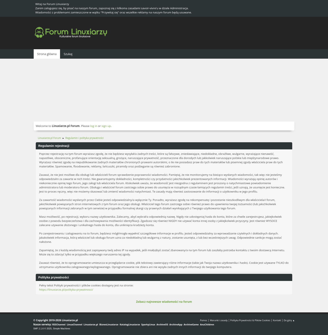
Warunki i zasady (219, 320)
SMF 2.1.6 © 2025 (42, 328)
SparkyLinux (148, 324)
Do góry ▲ (289, 320)
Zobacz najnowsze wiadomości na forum (164, 302)
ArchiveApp (175, 324)
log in (93, 126)
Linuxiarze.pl (91, 324)
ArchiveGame (191, 324)
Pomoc (203, 320)
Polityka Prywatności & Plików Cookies (250, 320)
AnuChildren (207, 324)
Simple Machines (61, 328)
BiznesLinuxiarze (108, 324)
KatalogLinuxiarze (130, 324)
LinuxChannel (74, 324)
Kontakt (277, 320)
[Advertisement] (164, 90)
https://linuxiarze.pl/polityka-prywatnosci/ (66, 289)
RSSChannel (58, 324)
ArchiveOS (162, 324)
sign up (106, 126)
